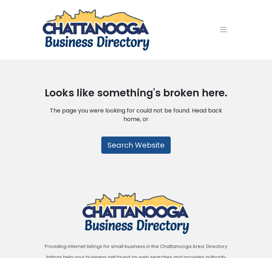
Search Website (136, 145)
